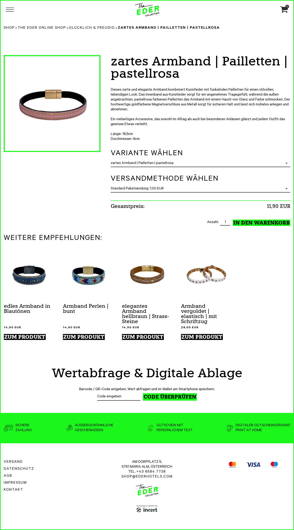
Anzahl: (213, 222)
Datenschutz (19, 469)
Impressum (15, 483)
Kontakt (13, 490)
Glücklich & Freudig (92, 28)
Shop (9, 28)
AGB (8, 476)
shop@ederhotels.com (147, 477)
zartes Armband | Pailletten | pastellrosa (169, 28)
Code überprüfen (170, 396)
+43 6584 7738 (151, 472)
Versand (13, 462)
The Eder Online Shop (42, 28)
